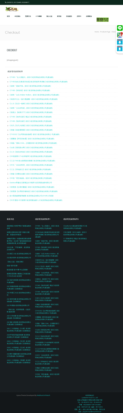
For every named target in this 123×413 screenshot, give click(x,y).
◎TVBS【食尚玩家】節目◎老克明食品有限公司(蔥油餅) (30, 120)
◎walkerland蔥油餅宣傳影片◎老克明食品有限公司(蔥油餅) (75, 224)
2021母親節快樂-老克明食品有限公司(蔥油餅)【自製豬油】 (19, 285)
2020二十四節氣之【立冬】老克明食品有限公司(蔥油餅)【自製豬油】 (19, 346)
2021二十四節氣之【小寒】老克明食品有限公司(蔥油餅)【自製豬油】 (19, 327)
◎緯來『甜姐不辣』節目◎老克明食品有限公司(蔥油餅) (30, 86)
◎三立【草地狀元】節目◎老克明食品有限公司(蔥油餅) (30, 168)
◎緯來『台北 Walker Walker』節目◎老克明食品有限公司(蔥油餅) (34, 94)
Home (97, 32)
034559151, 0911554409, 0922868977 (18, 2)
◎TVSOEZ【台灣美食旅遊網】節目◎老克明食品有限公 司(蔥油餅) (34, 133)
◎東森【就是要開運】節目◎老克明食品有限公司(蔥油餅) (31, 129)
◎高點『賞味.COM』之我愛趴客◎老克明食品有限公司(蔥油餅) (33, 142)
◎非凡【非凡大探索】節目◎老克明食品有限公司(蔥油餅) (31, 124)
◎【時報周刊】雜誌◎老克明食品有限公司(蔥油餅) (75, 237)
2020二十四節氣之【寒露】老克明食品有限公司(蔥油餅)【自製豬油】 (19, 359)
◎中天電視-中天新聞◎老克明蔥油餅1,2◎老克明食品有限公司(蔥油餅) (35, 198)
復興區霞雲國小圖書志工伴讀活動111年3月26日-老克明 (18, 272)
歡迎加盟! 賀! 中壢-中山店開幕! (17, 267)
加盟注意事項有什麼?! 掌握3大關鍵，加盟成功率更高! (18, 231)
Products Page (105, 32)
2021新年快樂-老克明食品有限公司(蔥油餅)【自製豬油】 (19, 298)
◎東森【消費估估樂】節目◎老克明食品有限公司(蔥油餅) (31, 172)
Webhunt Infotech (43, 393)
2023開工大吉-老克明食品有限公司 (19, 251)
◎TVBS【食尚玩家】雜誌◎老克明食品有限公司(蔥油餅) (30, 116)
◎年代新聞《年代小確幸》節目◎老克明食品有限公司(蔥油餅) (75, 231)
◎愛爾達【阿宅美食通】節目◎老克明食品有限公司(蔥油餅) (31, 137)
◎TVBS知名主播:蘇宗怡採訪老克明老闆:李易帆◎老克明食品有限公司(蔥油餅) (38, 81)
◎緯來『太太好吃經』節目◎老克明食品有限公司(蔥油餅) (31, 107)
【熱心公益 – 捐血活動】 (15, 259)
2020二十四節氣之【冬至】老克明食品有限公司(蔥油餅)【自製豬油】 (19, 340)
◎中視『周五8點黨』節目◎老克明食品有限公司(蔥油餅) (30, 176)
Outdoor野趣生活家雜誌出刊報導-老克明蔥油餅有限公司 (30, 180)
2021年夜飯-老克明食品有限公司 (18, 303)
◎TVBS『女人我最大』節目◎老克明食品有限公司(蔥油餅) (31, 77)
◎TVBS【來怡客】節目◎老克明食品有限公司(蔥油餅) (29, 90)
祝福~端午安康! (12, 263)
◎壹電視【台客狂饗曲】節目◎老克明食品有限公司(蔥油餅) (31, 185)
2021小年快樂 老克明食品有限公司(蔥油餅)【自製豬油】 (19, 314)
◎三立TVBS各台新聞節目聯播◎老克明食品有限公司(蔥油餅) (32, 159)
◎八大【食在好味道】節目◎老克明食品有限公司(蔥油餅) (31, 150)
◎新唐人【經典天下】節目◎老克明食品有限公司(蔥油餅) (31, 112)
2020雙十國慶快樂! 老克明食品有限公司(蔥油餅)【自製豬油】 (19, 352)
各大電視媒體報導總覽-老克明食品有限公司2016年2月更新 (31, 193)
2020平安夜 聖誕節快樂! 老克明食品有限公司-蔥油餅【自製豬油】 (18, 333)
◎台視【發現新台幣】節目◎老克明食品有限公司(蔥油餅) (31, 146)
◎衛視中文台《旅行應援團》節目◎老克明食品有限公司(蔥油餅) (33, 99)
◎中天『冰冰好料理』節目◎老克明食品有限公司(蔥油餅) (31, 163)
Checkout (12, 50)
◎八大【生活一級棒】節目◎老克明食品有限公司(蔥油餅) (31, 103)
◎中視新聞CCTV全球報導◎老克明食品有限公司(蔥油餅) (30, 155)
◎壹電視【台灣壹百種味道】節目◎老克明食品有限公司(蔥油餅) (33, 189)
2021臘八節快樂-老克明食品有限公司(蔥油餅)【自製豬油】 (19, 321)
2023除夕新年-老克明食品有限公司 (19, 255)
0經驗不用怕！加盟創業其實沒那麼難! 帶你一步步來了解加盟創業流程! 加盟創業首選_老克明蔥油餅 (19, 238)
